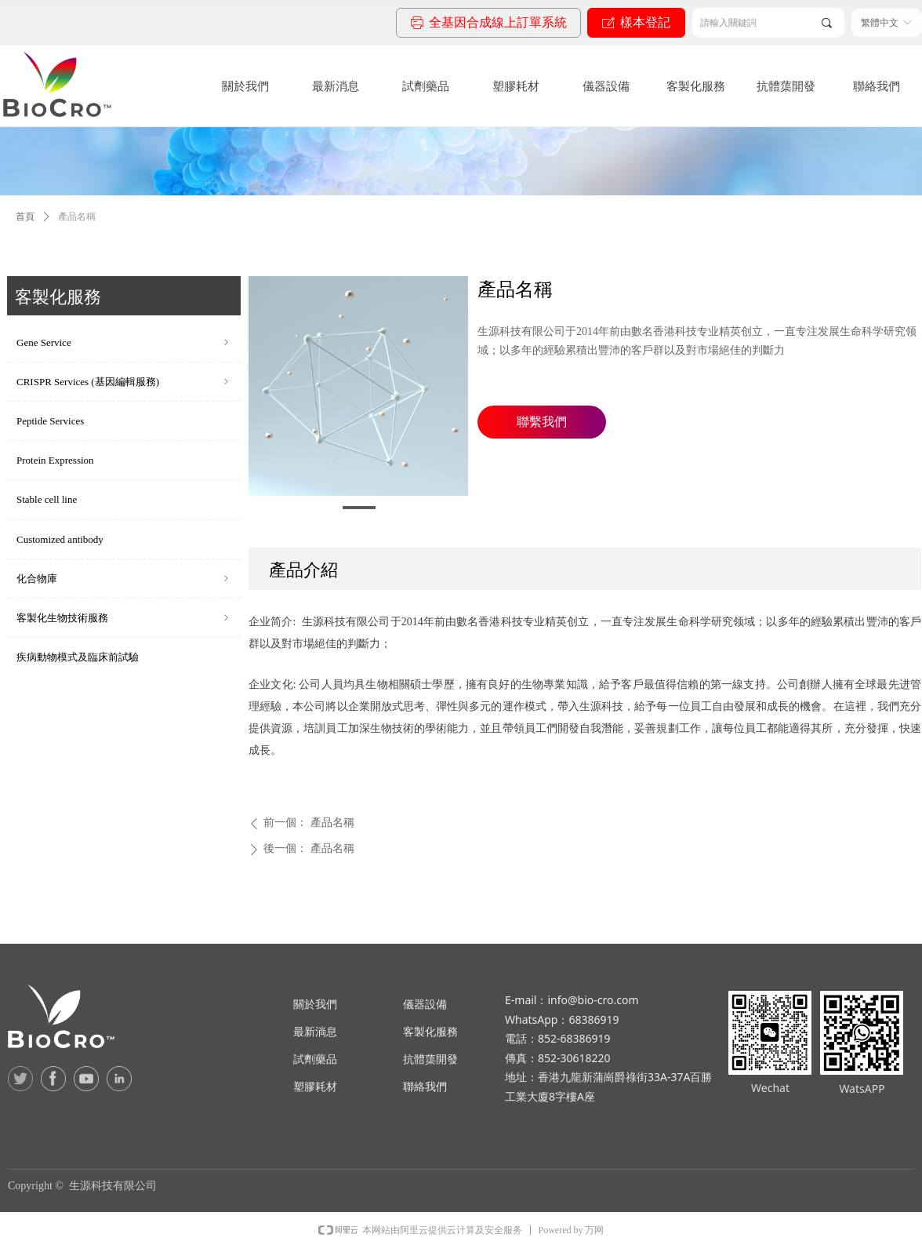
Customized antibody (59, 539)
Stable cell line (46, 499)
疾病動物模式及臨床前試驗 (77, 657)
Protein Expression (55, 460)
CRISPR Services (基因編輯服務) (123, 381)
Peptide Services (50, 421)
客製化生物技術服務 (123, 618)
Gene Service (123, 342)
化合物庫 (123, 578)
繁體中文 (879, 22)
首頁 (25, 216)
